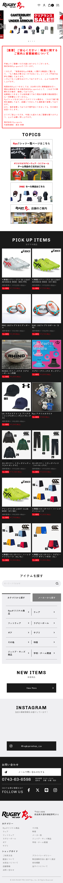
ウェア (5, 831)
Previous (3, 26)
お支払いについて (10, 862)
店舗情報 (6, 866)
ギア (5, 842)
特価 (34, 831)
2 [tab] (30, 41)
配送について (8, 859)
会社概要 (36, 862)
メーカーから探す (47, 597)
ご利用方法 (7, 855)
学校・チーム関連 (40, 842)
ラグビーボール (9, 838)
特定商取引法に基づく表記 (43, 859)
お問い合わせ (8, 870)
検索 (57, 583)
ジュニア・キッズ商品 (42, 838)
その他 (35, 828)
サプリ (5, 846)
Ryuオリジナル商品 (11, 828)
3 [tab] (32, 41)
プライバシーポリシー (42, 855)
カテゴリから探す (16, 597)
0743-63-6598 (16, 779)
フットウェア (8, 835)
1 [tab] (28, 41)
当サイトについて (40, 866)
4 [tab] (34, 41)
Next (59, 26)
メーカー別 (37, 835)
